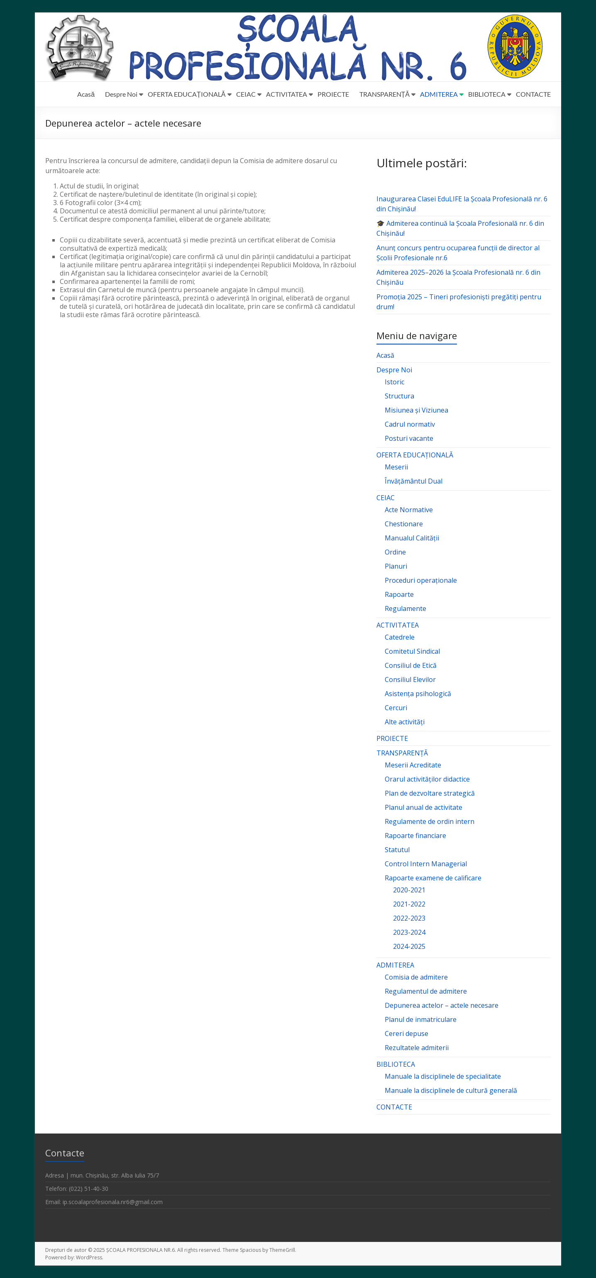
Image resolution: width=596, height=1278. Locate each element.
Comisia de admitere (416, 977)
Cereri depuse (406, 1033)
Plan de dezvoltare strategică (430, 793)
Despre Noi (121, 94)
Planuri (396, 566)
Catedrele (400, 637)
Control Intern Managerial (426, 863)
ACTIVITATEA (286, 94)
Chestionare (404, 523)
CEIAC (246, 94)
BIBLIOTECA (487, 94)
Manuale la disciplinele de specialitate (443, 1076)
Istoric (394, 381)
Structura (399, 396)
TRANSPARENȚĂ (384, 94)
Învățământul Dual (413, 481)
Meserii (396, 467)
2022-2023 (409, 918)
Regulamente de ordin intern (429, 821)
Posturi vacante (409, 438)
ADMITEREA (439, 94)
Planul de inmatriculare (421, 1019)
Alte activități (405, 721)
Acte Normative (409, 509)
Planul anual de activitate (423, 807)
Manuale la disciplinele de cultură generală (451, 1090)
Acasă (86, 94)
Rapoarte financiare (415, 835)
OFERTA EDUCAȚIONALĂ (186, 94)
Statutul (397, 849)
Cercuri (396, 707)
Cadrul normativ (410, 424)
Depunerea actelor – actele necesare (441, 1005)
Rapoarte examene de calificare (433, 877)
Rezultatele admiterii (417, 1047)
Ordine (395, 552)
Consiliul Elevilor (410, 679)
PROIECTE (333, 94)
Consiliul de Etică (411, 665)
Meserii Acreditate (413, 765)
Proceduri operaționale (421, 580)
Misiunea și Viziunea (416, 410)
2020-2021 (409, 889)
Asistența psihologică (418, 693)
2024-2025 (409, 946)
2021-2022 (409, 904)
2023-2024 (409, 932)
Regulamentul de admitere (426, 991)
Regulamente (405, 608)
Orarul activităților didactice (427, 779)
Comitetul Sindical (412, 651)
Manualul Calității (412, 537)
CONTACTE (533, 94)
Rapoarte (399, 594)
